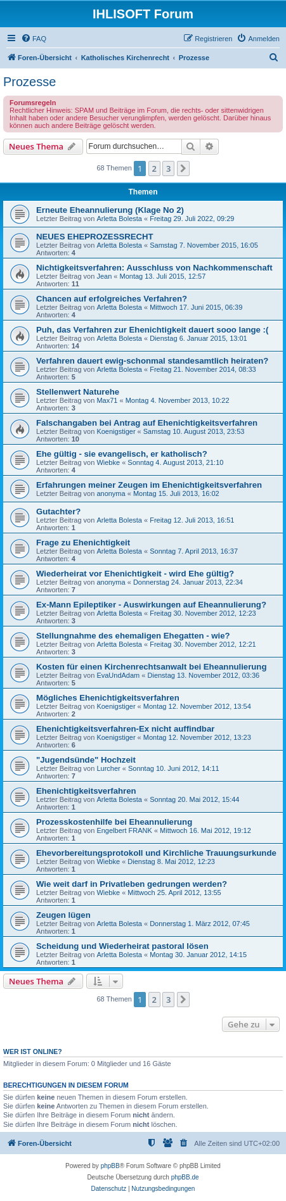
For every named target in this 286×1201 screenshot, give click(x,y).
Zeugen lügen (63, 915)
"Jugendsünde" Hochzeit (86, 760)
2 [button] (154, 168)
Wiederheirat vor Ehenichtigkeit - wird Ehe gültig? (135, 573)
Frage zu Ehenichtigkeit (83, 542)
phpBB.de (185, 1177)
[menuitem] (33, 38)
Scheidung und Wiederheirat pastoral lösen (122, 946)
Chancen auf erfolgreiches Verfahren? (111, 298)
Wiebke (108, 462)
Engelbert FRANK (124, 830)
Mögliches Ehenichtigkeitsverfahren (107, 697)
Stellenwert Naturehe (77, 392)
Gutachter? (58, 511)
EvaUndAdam (118, 675)
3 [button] (168, 168)
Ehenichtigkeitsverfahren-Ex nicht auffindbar (125, 729)
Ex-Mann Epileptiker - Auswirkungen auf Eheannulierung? (151, 604)
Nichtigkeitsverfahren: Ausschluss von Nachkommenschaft (154, 267)
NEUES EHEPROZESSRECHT (94, 236)
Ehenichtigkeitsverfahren (86, 791)
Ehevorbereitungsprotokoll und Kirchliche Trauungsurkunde (156, 853)
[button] (183, 168)
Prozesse (29, 82)
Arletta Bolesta (119, 218)
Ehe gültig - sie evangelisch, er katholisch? (121, 454)
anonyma (110, 493)
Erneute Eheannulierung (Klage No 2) (110, 210)
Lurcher (108, 768)
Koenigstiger (115, 431)
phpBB (110, 1165)
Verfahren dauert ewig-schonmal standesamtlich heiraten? (152, 360)
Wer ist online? (32, 1051)
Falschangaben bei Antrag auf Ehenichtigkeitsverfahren (146, 423)
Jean (104, 276)
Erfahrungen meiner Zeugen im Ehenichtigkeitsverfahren (149, 485)
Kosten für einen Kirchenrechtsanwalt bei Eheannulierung (151, 666)
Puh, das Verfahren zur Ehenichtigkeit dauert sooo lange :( (152, 329)
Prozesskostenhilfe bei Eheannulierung (114, 822)
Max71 (106, 400)
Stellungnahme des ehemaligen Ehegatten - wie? (133, 635)
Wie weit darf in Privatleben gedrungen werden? (131, 884)
